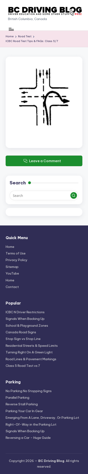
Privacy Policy (16, 260)
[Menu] (11, 29)
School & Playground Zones (27, 325)
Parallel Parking (17, 397)
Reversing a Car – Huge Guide (28, 438)
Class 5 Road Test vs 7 (23, 366)
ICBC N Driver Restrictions (25, 312)
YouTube (12, 273)
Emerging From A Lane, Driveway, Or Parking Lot (42, 417)
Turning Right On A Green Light (29, 352)
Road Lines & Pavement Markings (31, 359)
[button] (73, 195)
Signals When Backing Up (25, 319)
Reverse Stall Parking (22, 404)
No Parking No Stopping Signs (29, 391)
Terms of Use (16, 253)
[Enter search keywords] (44, 195)
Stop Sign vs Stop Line (23, 339)
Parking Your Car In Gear (24, 411)
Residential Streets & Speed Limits (32, 345)
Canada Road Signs (21, 332)
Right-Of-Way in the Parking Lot (31, 424)
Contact (12, 287)
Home (10, 247)
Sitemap (12, 267)
